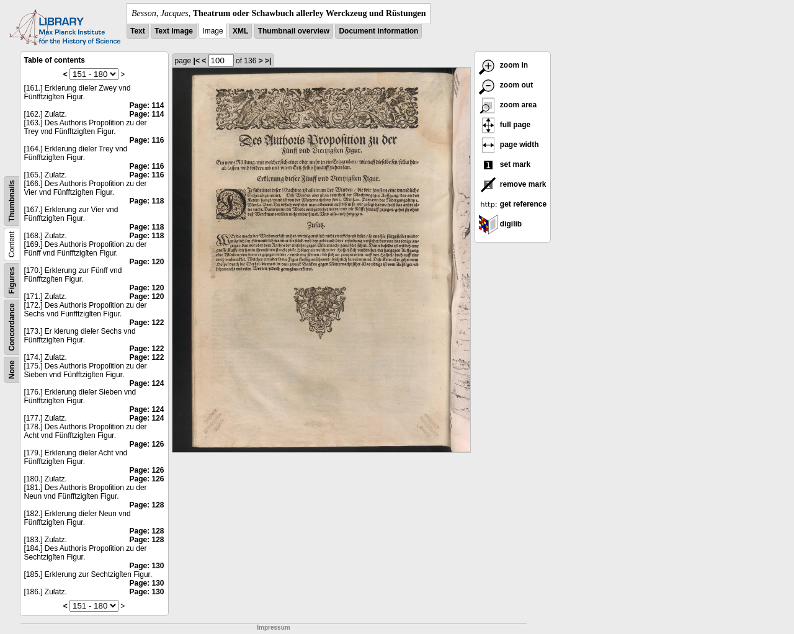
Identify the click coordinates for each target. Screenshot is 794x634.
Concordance (11, 327)
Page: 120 (146, 261)
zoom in (503, 65)
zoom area (507, 104)
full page (504, 124)
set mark (504, 164)
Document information (378, 31)
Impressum (273, 627)
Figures (11, 280)
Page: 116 (146, 140)
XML (240, 31)
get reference (512, 204)
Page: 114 (146, 105)
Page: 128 (146, 505)
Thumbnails (11, 200)
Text (137, 31)
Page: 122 (146, 322)
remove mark (512, 184)
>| (268, 60)
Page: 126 (146, 444)
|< (197, 60)
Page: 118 (146, 201)
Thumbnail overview (293, 31)
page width (508, 144)
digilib (500, 224)
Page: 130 (146, 565)
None (11, 369)
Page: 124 (146, 383)
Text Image (173, 31)
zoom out (505, 85)
